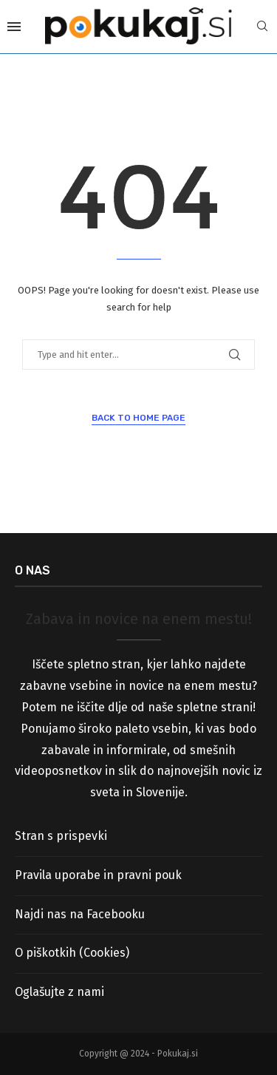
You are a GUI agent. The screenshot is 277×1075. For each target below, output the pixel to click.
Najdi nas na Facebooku (80, 914)
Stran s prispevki (61, 836)
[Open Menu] (14, 26)
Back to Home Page (138, 418)
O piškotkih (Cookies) (72, 953)
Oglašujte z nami (59, 992)
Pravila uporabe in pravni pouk (98, 875)
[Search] (262, 27)
